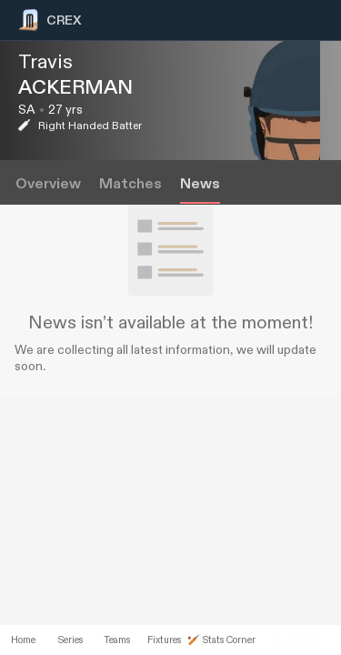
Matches (130, 184)
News (200, 184)
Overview (48, 184)
